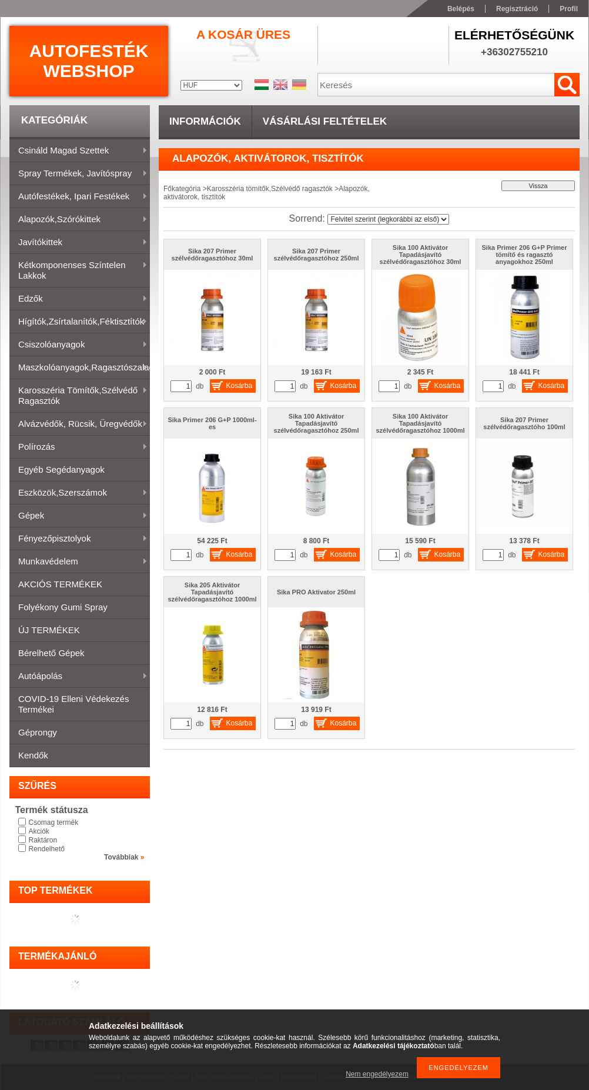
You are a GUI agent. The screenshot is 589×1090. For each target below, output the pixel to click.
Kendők (33, 755)
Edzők (78, 299)
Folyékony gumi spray (63, 607)
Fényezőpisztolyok (78, 539)
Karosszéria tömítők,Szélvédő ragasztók (78, 395)
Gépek (78, 516)
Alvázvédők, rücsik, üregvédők (78, 424)
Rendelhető (47, 849)
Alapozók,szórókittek (78, 220)
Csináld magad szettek (78, 151)
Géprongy (37, 732)
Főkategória (181, 189)
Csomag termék (54, 822)
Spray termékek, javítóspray (78, 174)
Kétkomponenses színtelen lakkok (78, 270)
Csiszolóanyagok (78, 345)
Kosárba (239, 386)
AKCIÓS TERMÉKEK (60, 584)
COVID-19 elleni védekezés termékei (73, 704)
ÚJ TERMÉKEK (49, 630)
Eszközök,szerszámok (78, 493)
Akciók (39, 831)
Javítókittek (78, 243)
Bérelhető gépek (51, 653)
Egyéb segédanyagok (61, 469)
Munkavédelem (78, 562)
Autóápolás (78, 677)
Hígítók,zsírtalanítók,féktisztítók (78, 322)
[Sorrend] (388, 219)
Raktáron (43, 840)
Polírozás (78, 447)
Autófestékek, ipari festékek (78, 197)
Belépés (460, 9)
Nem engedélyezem (377, 1074)
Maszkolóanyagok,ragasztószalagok (79, 368)
